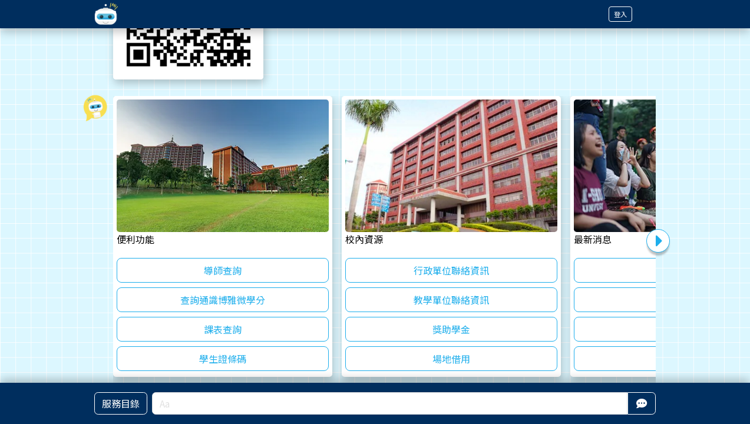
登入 (620, 14)
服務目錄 (121, 403)
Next (658, 241)
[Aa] (389, 403)
